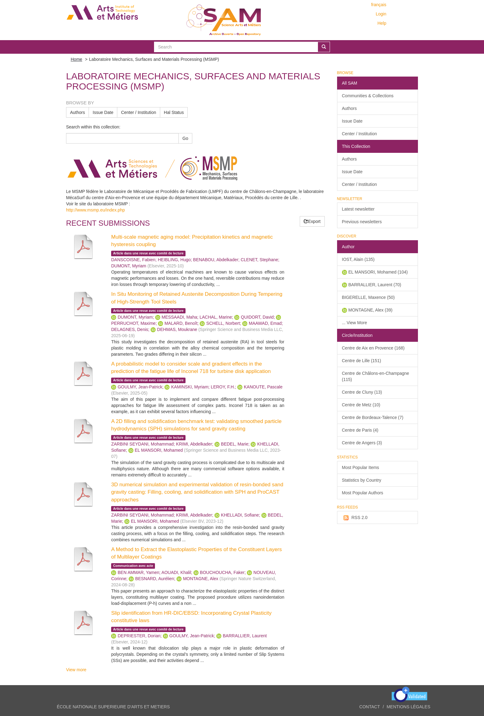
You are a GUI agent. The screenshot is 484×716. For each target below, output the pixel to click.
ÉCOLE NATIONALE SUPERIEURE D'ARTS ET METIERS (113, 706)
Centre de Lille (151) (361, 360)
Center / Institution (138, 112)
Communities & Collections (368, 95)
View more (76, 669)
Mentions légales (408, 706)
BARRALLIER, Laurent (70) (374, 284)
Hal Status (174, 112)
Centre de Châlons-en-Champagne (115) (375, 376)
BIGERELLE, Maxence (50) (368, 297)
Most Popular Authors (362, 492)
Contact (369, 706)
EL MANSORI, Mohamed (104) (378, 272)
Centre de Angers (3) (362, 442)
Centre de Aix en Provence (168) (373, 347)
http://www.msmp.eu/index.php (95, 209)
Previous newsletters (362, 221)
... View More (354, 322)
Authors (77, 112)
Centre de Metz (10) (361, 404)
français (378, 4)
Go (185, 138)
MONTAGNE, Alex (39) (370, 310)
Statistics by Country (362, 480)
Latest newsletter (358, 209)
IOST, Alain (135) (358, 259)
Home (76, 59)
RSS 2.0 (355, 518)
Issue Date (103, 112)
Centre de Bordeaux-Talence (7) (372, 417)
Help (382, 23)
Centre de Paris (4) (360, 430)
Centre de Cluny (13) (362, 392)
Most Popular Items (360, 467)
